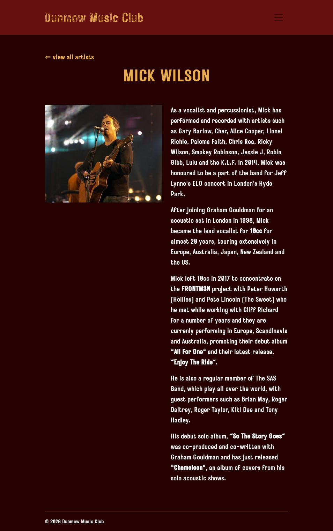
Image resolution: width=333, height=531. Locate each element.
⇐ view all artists (69, 56)
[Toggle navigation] (278, 17)
